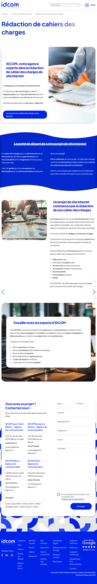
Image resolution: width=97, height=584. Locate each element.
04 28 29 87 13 (11, 443)
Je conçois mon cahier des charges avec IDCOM (22, 114)
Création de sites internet (21, 14)
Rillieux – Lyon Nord (21, 566)
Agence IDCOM (89, 575)
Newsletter (57, 561)
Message (61, 448)
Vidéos (31, 552)
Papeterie (74, 547)
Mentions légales (70, 572)
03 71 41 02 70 (11, 483)
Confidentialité (90, 572)
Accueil (5, 14)
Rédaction (33, 556)
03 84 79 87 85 (34, 480)
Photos (32, 547)
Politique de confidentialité (73, 499)
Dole (20, 545)
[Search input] (65, 5)
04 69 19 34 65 (33, 446)
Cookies (81, 572)
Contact (73, 568)
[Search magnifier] (78, 5)
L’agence (22, 540)
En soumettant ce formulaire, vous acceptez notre (76, 496)
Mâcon (20, 549)
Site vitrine (44, 547)
